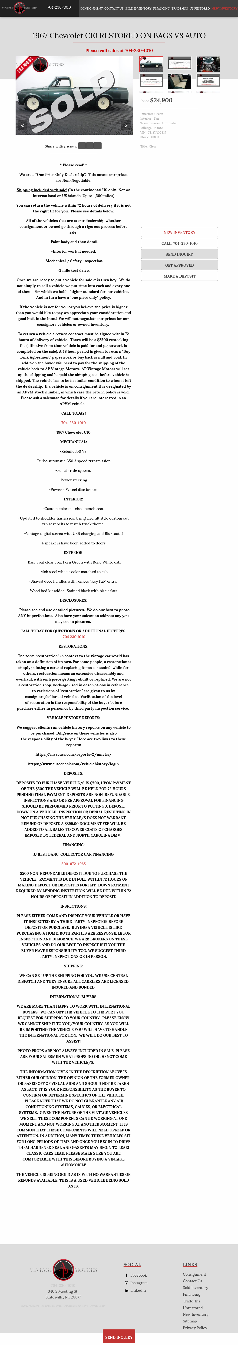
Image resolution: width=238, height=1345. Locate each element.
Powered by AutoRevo (76, 1305)
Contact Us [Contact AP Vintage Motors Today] (113, 8)
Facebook (135, 1275)
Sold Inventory (138, 8)
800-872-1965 (73, 863)
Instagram (136, 1282)
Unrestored (200, 8)
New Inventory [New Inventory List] (223, 8)
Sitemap (190, 1321)
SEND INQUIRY (179, 254)
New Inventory (179, 232)
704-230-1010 (73, 422)
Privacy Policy (97, 1305)
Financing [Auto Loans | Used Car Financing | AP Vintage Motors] (161, 8)
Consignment (91, 8)
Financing (191, 1294)
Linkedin (135, 1290)
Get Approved (179, 265)
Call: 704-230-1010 (180, 243)
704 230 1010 (74, 636)
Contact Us (192, 1280)
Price (144, 101)
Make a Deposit (179, 276)
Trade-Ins (180, 8)
